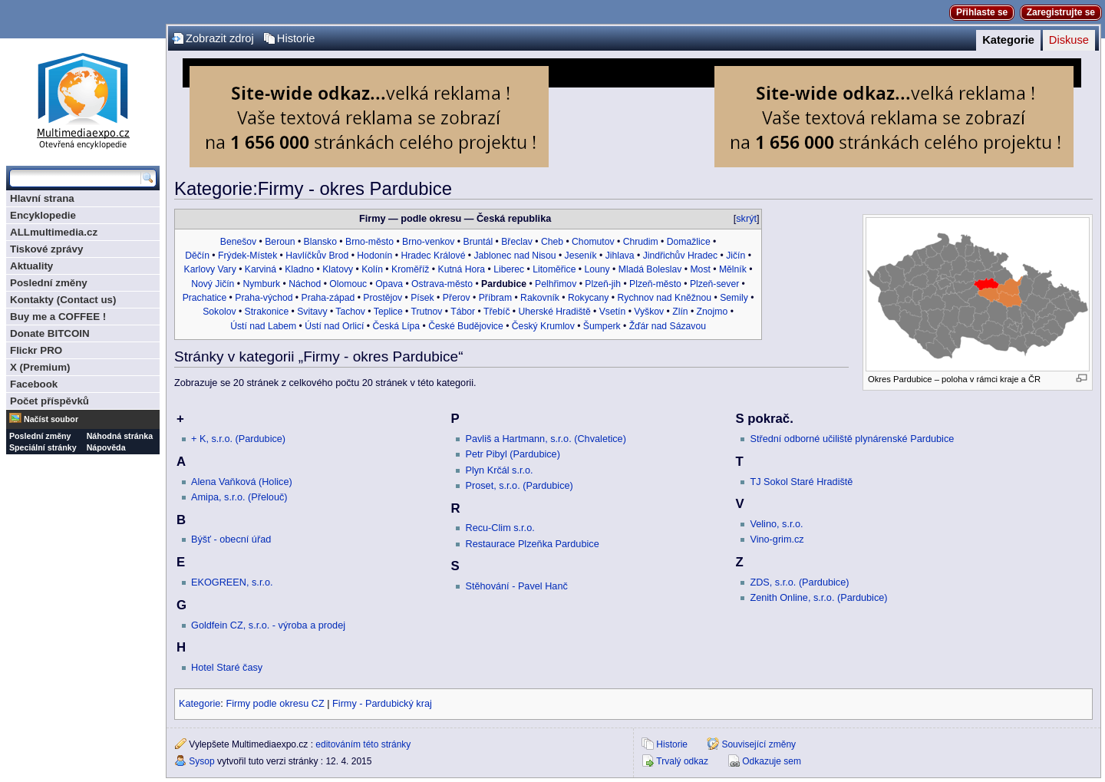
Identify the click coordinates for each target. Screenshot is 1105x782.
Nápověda (106, 447)
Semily (734, 297)
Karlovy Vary (210, 269)
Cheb (552, 241)
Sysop (201, 761)
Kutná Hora (462, 269)
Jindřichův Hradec (680, 255)
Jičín (735, 255)
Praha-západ (328, 297)
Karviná (260, 269)
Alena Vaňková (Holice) (241, 482)
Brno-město (369, 241)
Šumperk (602, 326)
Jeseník (581, 255)
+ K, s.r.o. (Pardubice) (238, 439)
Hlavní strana (42, 198)
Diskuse (1069, 40)
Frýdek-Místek (247, 255)
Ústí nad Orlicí (334, 326)
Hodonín (374, 255)
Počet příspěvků (49, 401)
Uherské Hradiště (555, 311)
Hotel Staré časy (226, 667)
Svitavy (312, 311)
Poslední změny (48, 283)
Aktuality (31, 266)
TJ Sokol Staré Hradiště (801, 482)
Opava (389, 284)
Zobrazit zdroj (220, 38)
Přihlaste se (982, 12)
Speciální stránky (43, 447)
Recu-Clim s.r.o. (499, 528)
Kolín (372, 269)
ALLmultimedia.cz (53, 232)
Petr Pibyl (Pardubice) (512, 454)
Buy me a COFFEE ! (58, 316)
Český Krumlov (543, 326)
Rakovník (539, 297)
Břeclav (517, 241)
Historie (296, 38)
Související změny (758, 744)
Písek (422, 297)
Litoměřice (554, 269)
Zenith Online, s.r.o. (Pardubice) (818, 597)
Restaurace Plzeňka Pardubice (532, 544)
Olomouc (348, 284)
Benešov (238, 241)
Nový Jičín (212, 284)
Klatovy (337, 269)
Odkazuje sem (771, 761)
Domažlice (689, 241)
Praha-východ (263, 297)
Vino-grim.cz (776, 539)
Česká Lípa (396, 326)
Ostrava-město (442, 284)
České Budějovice (465, 326)
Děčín (197, 255)
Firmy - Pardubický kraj (382, 703)
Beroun (280, 241)
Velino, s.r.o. (776, 524)
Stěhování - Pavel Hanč (516, 586)
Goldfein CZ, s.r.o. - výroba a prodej (268, 625)
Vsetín (612, 311)
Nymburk (261, 284)
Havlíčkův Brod (316, 255)
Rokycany (588, 297)
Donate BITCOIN (50, 333)
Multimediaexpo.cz (83, 98)
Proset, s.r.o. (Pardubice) (518, 485)
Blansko (320, 241)
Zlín (680, 311)
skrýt (746, 218)
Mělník (733, 269)
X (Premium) (40, 367)
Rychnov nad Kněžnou (665, 297)
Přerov (456, 297)
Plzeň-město (655, 284)
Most (700, 269)
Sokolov (219, 311)
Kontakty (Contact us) (63, 299)
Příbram (495, 297)
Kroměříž (410, 269)
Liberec (508, 269)
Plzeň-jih (603, 284)
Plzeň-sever (714, 284)
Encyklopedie (43, 215)
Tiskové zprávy (46, 249)
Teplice (388, 311)
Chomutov (593, 241)
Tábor (462, 311)
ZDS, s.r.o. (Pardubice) (799, 582)
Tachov (350, 311)
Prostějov (382, 297)
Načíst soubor (51, 419)
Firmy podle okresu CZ (275, 703)
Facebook (34, 384)
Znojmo (712, 311)
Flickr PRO (36, 350)
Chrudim (640, 241)
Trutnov (427, 311)
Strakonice (267, 311)
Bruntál (478, 241)
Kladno (299, 269)
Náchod (305, 284)
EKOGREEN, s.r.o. (231, 582)
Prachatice (205, 297)
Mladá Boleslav (650, 269)
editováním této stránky (363, 744)
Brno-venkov (428, 241)
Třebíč (496, 311)
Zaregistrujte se (1061, 12)
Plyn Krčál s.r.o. (499, 470)
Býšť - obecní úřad (231, 539)
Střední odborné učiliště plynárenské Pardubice (852, 439)
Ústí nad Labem (263, 326)
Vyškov (649, 311)
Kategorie (1008, 40)
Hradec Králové (433, 255)
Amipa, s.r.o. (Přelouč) (239, 497)
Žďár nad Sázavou (667, 326)
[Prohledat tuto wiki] (75, 178)
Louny (597, 269)
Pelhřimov (555, 284)
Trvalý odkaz (682, 761)
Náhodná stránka (120, 435)
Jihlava (620, 255)
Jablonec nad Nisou (514, 255)
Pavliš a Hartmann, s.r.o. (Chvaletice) (545, 439)
